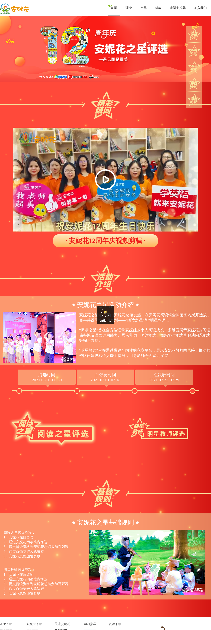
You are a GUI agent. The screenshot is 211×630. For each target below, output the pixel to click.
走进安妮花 (178, 8)
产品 (143, 8)
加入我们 (200, 8)
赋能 (158, 8)
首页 (114, 8)
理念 (129, 8)
